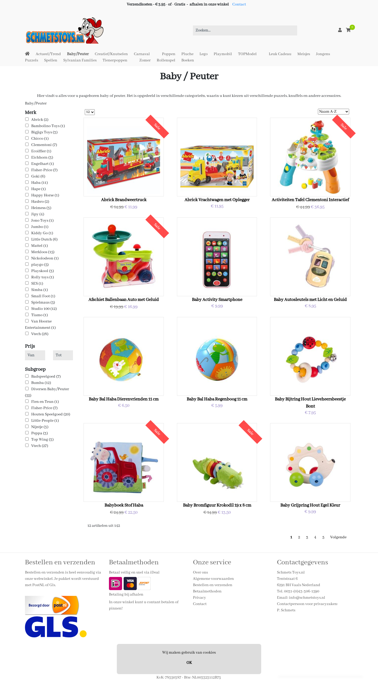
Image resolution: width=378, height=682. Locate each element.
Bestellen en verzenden (212, 585)
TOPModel (247, 54)
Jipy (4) (37, 214)
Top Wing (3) (42, 439)
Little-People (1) (45, 420)
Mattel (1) (39, 245)
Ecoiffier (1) (41, 151)
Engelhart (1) (42, 164)
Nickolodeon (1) (45, 258)
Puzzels (31, 60)
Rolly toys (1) (42, 277)
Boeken (187, 60)
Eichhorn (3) (42, 157)
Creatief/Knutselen (111, 54)
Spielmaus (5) (43, 302)
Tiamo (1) (39, 315)
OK (189, 662)
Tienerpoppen (115, 60)
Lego (204, 54)
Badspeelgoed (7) (46, 376)
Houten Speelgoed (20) (50, 414)
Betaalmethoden (207, 591)
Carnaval (142, 54)
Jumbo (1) (39, 227)
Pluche (187, 54)
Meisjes (303, 54)
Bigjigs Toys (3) (44, 132)
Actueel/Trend (48, 54)
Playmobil (223, 54)
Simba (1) (39, 290)
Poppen (168, 54)
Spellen (50, 60)
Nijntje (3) (39, 427)
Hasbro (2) (40, 201)
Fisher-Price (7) (44, 170)
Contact (239, 4)
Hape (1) (38, 189)
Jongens (323, 54)
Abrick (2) (39, 119)
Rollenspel (166, 60)
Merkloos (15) (42, 252)
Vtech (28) (39, 334)
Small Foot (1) (43, 296)
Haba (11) (39, 182)
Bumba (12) (41, 383)
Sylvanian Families (80, 60)
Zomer (145, 60)
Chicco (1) (40, 138)
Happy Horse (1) (45, 195)
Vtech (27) (39, 446)
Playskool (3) (42, 271)
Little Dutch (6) (44, 239)
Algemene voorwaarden (213, 578)
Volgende (338, 537)
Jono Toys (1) (42, 220)
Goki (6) (38, 176)
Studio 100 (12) (44, 308)
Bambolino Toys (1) (48, 126)
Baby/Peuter (78, 54)
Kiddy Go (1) (42, 233)
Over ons (200, 572)
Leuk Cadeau (280, 54)
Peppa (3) (39, 433)
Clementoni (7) (44, 145)
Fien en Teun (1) (45, 401)
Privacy (199, 597)
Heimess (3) (41, 208)
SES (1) (37, 283)
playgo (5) (40, 264)
